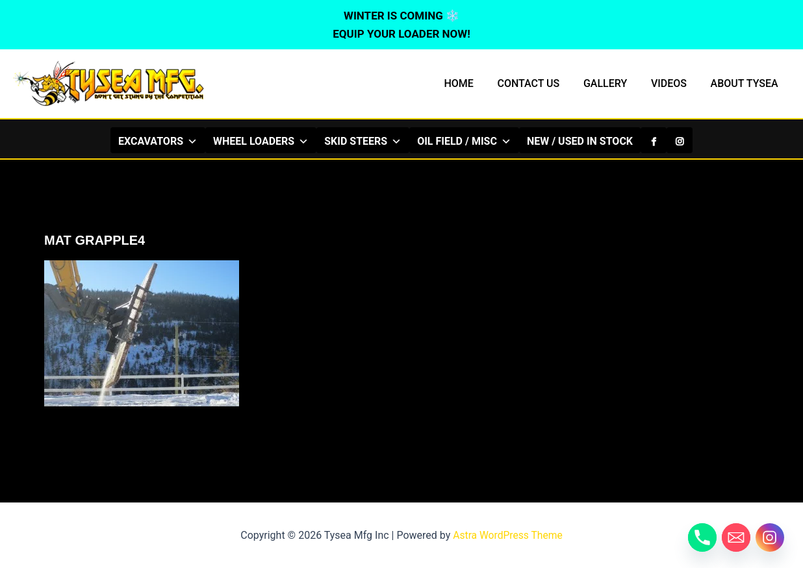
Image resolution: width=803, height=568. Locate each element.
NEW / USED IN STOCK (580, 141)
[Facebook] (654, 140)
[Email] (736, 537)
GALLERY (613, 83)
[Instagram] (680, 140)
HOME (472, 83)
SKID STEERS (363, 141)
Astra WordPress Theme (507, 535)
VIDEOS (673, 83)
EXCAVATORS (158, 141)
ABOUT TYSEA (746, 83)
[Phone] (702, 537)
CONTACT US (539, 83)
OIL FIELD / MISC (464, 141)
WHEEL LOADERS (261, 141)
